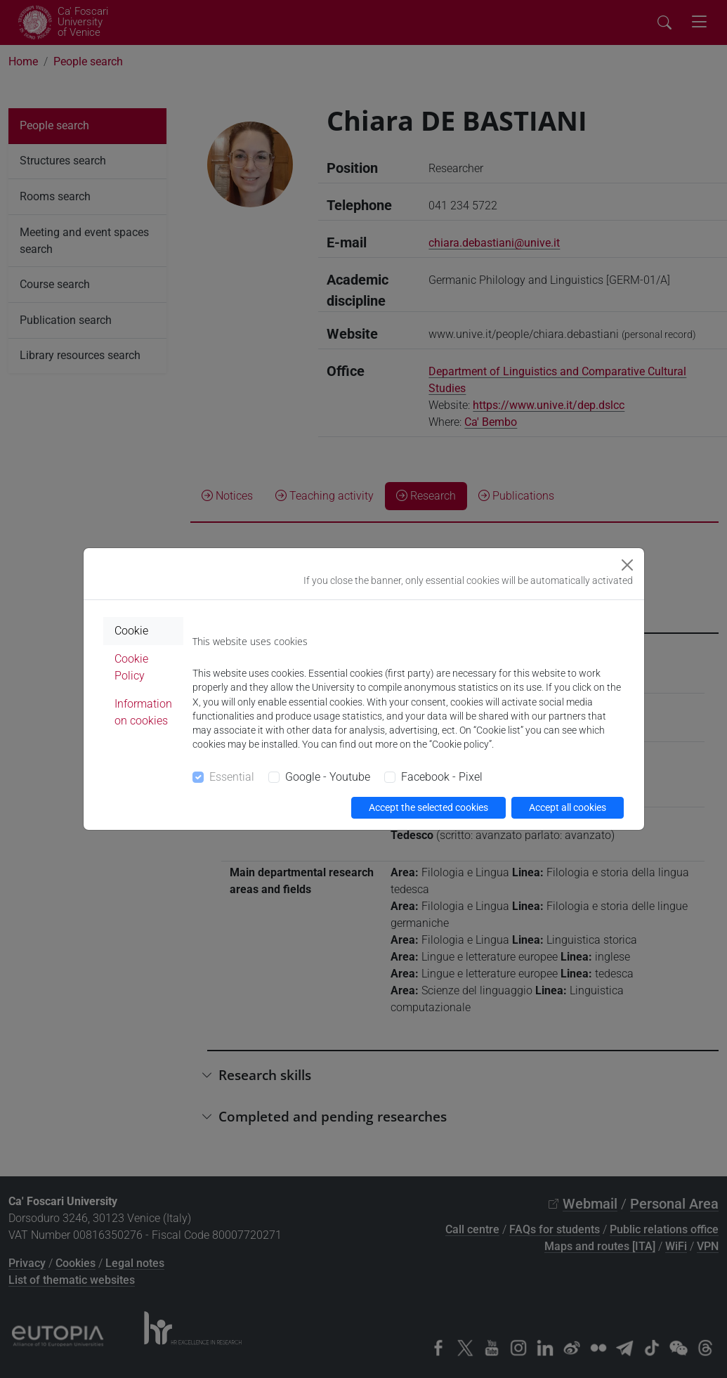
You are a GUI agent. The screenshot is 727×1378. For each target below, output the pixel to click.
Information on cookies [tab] (143, 712)
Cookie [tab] (131, 630)
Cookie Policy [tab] (131, 667)
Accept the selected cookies (428, 807)
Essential (231, 777)
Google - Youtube (327, 777)
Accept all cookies (567, 807)
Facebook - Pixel (442, 777)
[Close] (627, 565)
